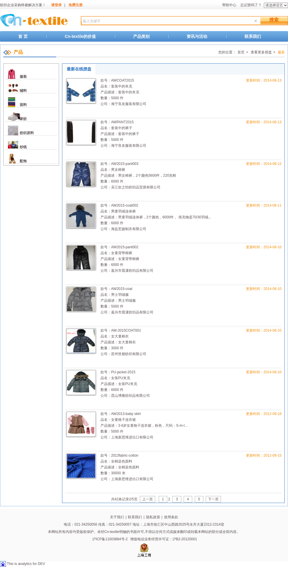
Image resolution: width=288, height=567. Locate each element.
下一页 (213, 499)
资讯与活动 (197, 36)
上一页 (147, 499)
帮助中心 (229, 5)
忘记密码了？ (251, 5)
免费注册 (75, 5)
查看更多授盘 (261, 52)
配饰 (23, 161)
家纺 (23, 119)
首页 (241, 52)
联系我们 (253, 36)
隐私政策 (153, 517)
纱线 (23, 147)
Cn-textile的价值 (80, 36)
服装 (23, 77)
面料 (23, 105)
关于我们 (117, 517)
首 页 (23, 36)
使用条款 (171, 517)
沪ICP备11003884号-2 (110, 539)
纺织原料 (27, 133)
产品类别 (141, 36)
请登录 (56, 5)
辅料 (23, 91)
